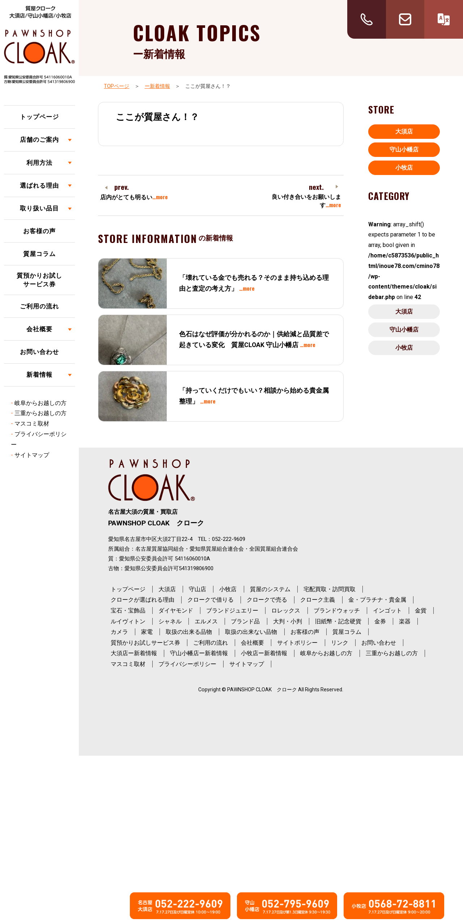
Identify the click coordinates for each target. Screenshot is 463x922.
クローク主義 (317, 599)
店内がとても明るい (134, 197)
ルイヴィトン (128, 621)
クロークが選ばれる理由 (142, 599)
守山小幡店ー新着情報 (199, 653)
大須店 (404, 131)
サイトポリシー (297, 642)
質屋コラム (39, 253)
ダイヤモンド (175, 610)
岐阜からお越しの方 (40, 403)
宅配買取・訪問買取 (329, 589)
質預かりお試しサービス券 (39, 280)
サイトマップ (31, 455)
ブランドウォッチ (337, 610)
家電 (147, 631)
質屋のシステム (270, 589)
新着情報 (39, 374)
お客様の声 (39, 231)
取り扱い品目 (39, 208)
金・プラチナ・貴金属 (377, 599)
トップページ (39, 116)
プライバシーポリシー (187, 664)
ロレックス (285, 610)
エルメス (206, 621)
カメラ (119, 631)
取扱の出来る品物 (189, 631)
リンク (339, 642)
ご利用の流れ (39, 306)
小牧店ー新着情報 (264, 653)
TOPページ (116, 86)
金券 (380, 621)
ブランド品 (245, 621)
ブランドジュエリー (232, 610)
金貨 (420, 610)
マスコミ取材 (31, 423)
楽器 (405, 621)
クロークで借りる (210, 599)
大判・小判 (287, 621)
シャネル (170, 621)
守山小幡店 (404, 149)
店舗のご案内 (39, 139)
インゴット (387, 610)
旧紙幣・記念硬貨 (338, 621)
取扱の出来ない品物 (251, 631)
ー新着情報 (157, 86)
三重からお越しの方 (40, 413)
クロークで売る (267, 599)
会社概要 (39, 329)
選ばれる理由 (39, 185)
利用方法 (39, 162)
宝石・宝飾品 (128, 610)
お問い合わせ (39, 351)
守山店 (197, 589)
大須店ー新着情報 (134, 653)
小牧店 (404, 167)
